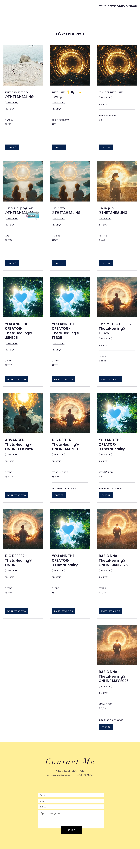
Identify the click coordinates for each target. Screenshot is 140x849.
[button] (106, 147)
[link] (117, 92)
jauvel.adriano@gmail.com (59, 774)
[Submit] (71, 830)
